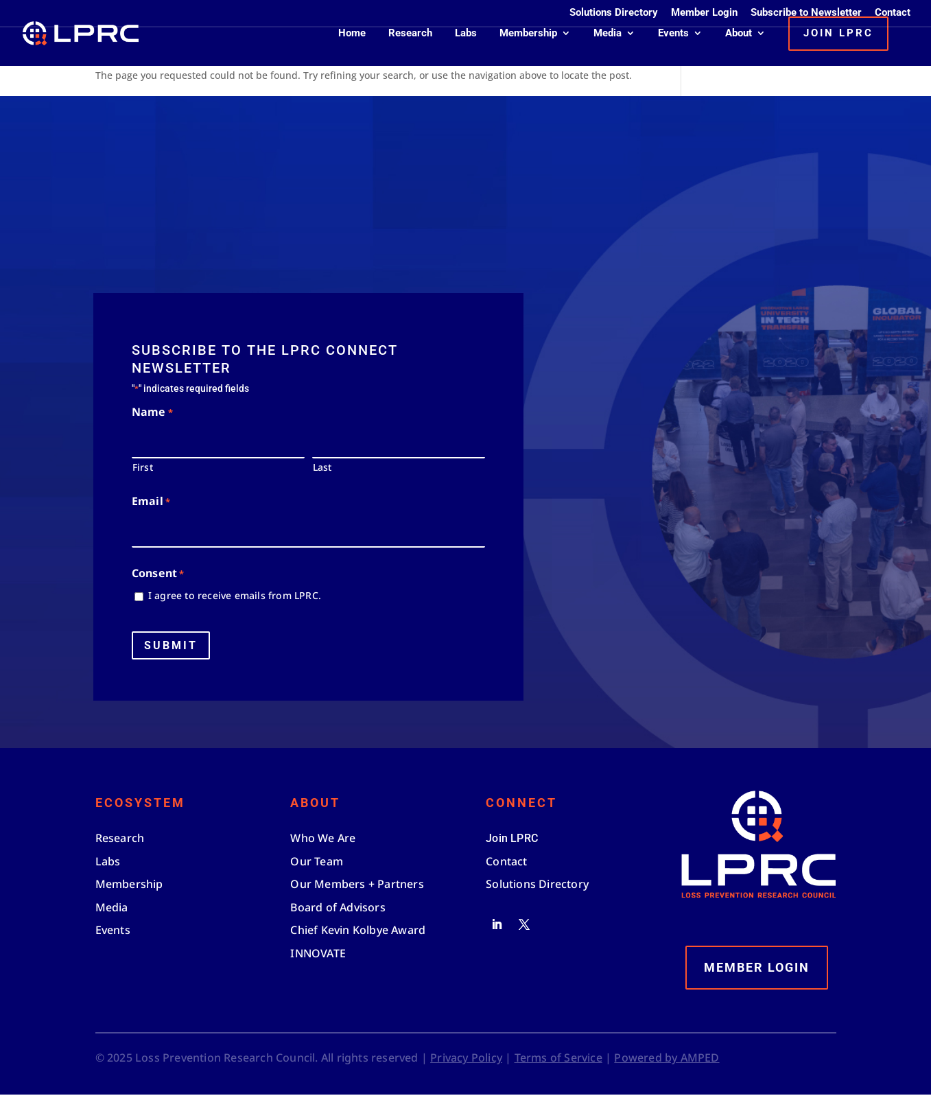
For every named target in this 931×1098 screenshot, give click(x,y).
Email (151, 505)
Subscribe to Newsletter (806, 13)
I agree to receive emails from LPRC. (234, 599)
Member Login (704, 13)
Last (322, 470)
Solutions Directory (613, 13)
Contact (892, 13)
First (142, 470)
